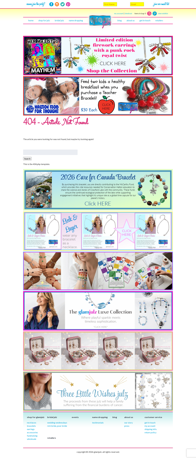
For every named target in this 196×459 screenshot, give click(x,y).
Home (30, 20)
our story (128, 422)
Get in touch (145, 20)
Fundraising (32, 435)
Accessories (32, 432)
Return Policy (150, 432)
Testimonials (98, 422)
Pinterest (68, 4)
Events (75, 417)
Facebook (51, 4)
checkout (135, 13)
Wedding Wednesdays (57, 422)
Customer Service (153, 417)
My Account (150, 426)
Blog (119, 20)
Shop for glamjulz (35, 417)
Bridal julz (59, 20)
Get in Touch (150, 422)
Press (126, 426)
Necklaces (31, 422)
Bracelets (31, 426)
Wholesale (31, 439)
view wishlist (163, 13)
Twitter (62, 4)
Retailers (159, 20)
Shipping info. (151, 429)
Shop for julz (44, 20)
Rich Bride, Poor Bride (57, 426)
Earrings (31, 429)
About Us (131, 20)
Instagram (57, 4)
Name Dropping (76, 20)
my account (118, 13)
